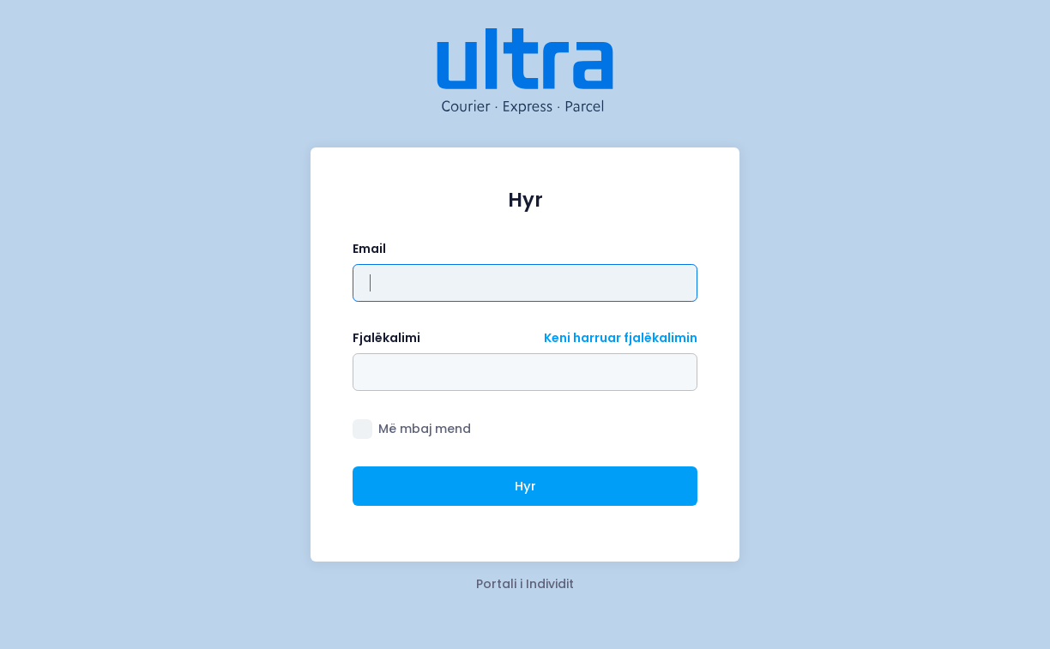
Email (369, 248)
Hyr (525, 486)
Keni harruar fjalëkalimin (620, 337)
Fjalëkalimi (386, 337)
